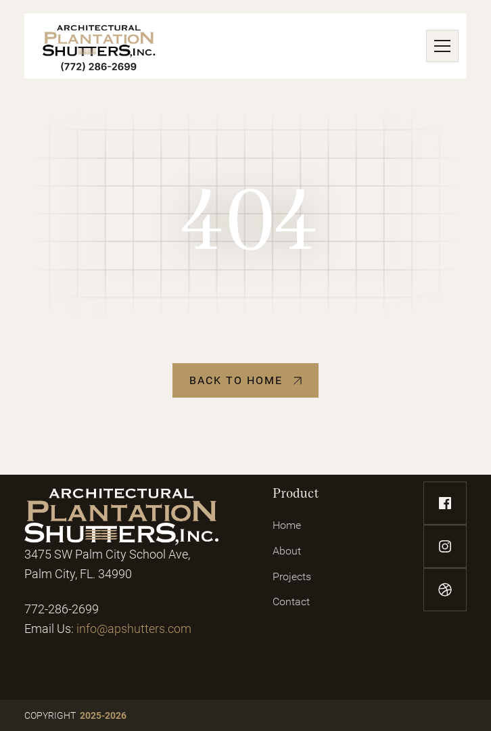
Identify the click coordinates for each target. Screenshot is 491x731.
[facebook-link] (445, 503)
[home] (99, 46)
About (287, 550)
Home (287, 525)
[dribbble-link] (445, 589)
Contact (291, 601)
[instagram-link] (445, 546)
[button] (439, 46)
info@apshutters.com (133, 628)
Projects (292, 576)
